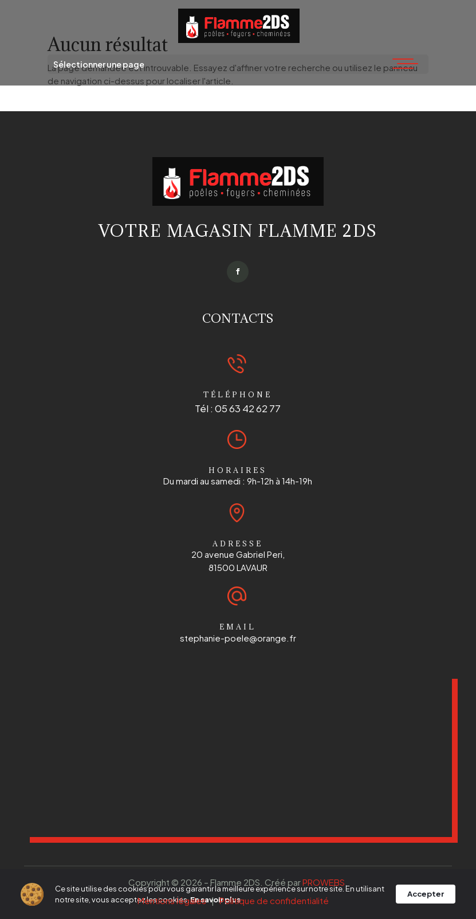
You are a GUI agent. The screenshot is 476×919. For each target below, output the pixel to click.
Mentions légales (171, 900)
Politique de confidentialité (274, 900)
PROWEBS (323, 882)
